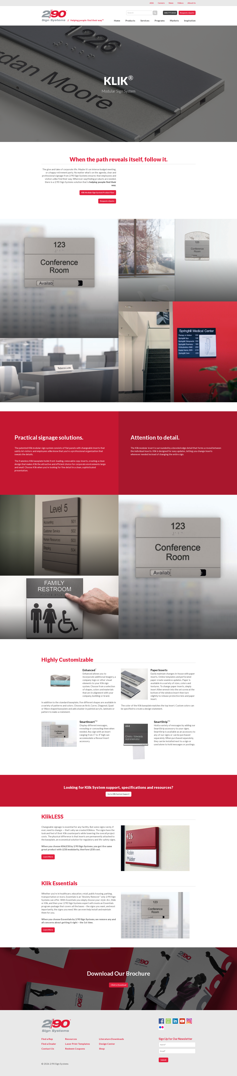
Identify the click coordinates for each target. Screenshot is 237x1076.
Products (130, 20)
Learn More (48, 857)
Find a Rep (47, 1038)
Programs (160, 20)
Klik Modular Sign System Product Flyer (97, 192)
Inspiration (190, 20)
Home (117, 20)
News (171, 3)
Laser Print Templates (77, 1043)
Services (144, 20)
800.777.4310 (170, 13)
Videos (180, 3)
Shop (102, 1048)
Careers (161, 3)
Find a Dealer (48, 1043)
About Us (192, 3)
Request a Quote (187, 13)
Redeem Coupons (75, 1048)
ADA (152, 3)
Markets (174, 20)
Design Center (107, 1043)
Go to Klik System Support (118, 794)
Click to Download (118, 985)
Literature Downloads (111, 1038)
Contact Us (47, 1048)
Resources (71, 1038)
